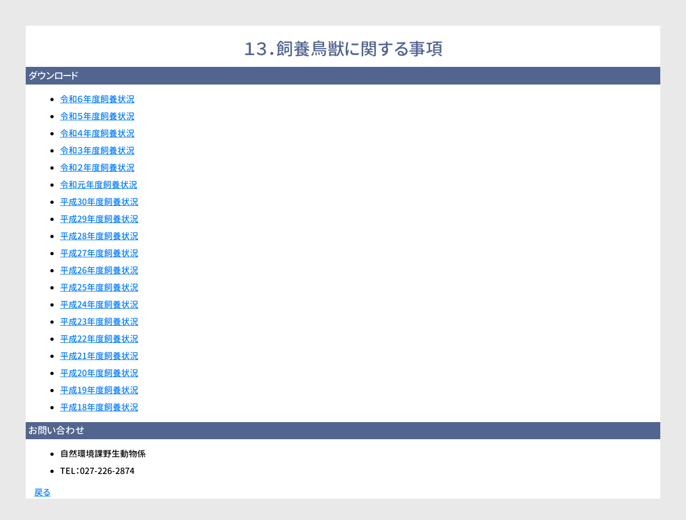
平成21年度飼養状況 (99, 356)
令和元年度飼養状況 (98, 184)
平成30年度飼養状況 (99, 202)
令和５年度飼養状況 (97, 116)
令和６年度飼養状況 (97, 99)
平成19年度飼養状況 (99, 390)
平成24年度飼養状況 (99, 304)
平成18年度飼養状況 (99, 407)
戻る (42, 492)
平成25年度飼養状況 (99, 287)
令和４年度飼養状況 (97, 133)
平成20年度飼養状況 (99, 373)
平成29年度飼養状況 (99, 219)
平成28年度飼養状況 (99, 236)
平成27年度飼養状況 (99, 253)
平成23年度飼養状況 (99, 321)
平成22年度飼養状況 (99, 339)
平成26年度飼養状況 (99, 270)
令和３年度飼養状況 (97, 150)
